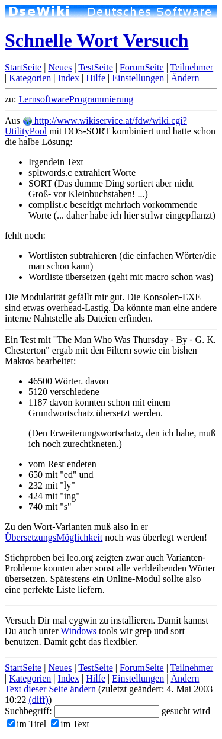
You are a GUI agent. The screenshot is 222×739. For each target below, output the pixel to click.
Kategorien (30, 78)
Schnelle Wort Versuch (97, 40)
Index (68, 78)
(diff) (38, 700)
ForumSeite (142, 67)
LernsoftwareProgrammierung (76, 99)
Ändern (184, 78)
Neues (60, 67)
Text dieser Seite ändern (50, 689)
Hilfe (95, 78)
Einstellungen (138, 78)
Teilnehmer (192, 67)
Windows (78, 631)
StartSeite (23, 67)
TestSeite (95, 67)
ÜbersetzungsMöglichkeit (53, 537)
